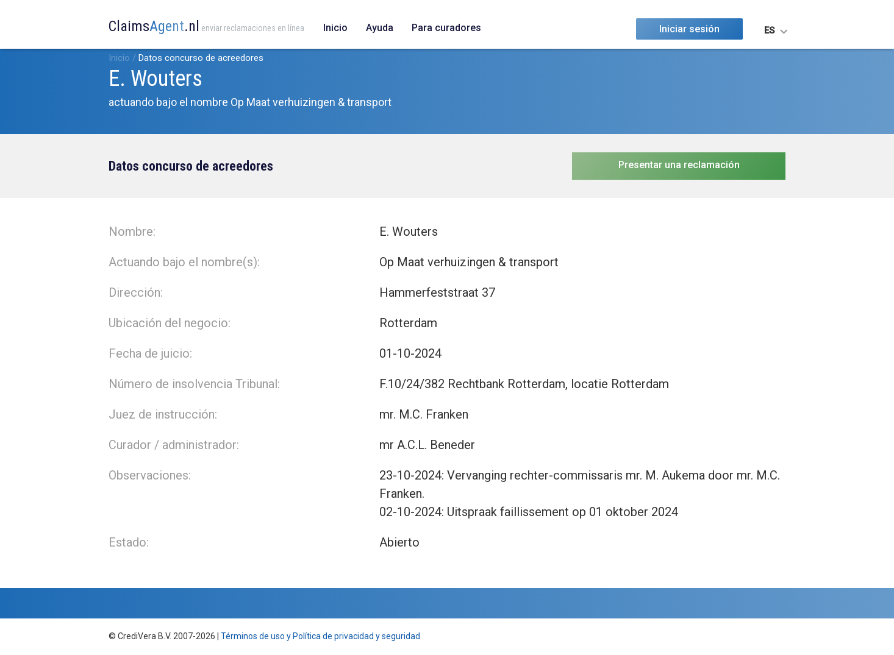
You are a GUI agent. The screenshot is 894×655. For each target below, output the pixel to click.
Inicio (335, 28)
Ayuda (379, 28)
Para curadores (446, 28)
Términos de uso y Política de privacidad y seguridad (320, 636)
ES (769, 30)
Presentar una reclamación (679, 165)
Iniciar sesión (689, 29)
